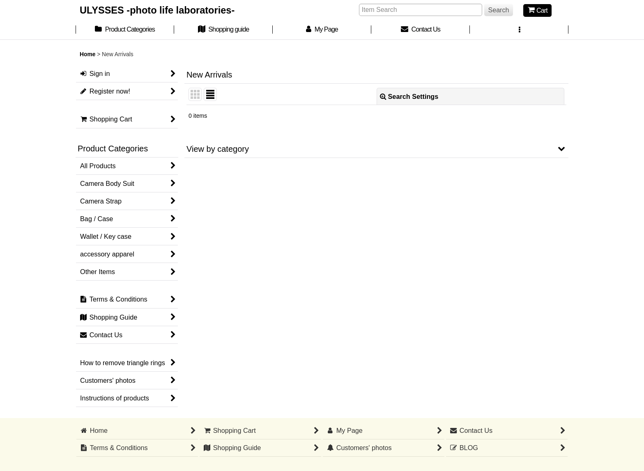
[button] (519, 30)
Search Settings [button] (409, 96)
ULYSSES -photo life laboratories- (157, 10)
